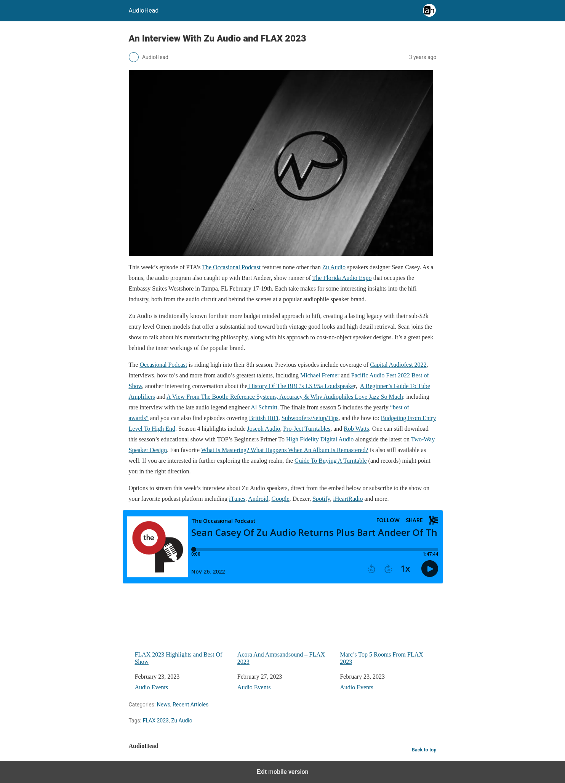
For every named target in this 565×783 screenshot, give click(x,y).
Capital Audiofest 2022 (398, 364)
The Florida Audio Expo (342, 278)
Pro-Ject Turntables (306, 428)
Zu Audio (334, 267)
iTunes (237, 498)
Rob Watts (356, 428)
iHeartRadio (348, 498)
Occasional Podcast (163, 364)
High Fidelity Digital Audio (320, 439)
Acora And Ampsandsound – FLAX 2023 (285, 629)
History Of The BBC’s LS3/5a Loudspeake (300, 386)
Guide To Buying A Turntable (331, 460)
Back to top (424, 750)
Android (258, 498)
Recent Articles (190, 705)
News (163, 705)
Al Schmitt (264, 407)
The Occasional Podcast (231, 267)
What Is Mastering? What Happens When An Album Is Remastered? (284, 450)
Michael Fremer (319, 375)
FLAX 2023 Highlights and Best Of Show (183, 629)
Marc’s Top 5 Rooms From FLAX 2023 (388, 629)
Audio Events (151, 687)
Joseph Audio (263, 428)
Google (280, 498)
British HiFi (263, 418)
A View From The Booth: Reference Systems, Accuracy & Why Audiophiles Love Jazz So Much (284, 396)
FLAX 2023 (156, 720)
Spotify (321, 498)
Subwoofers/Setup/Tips (310, 418)
